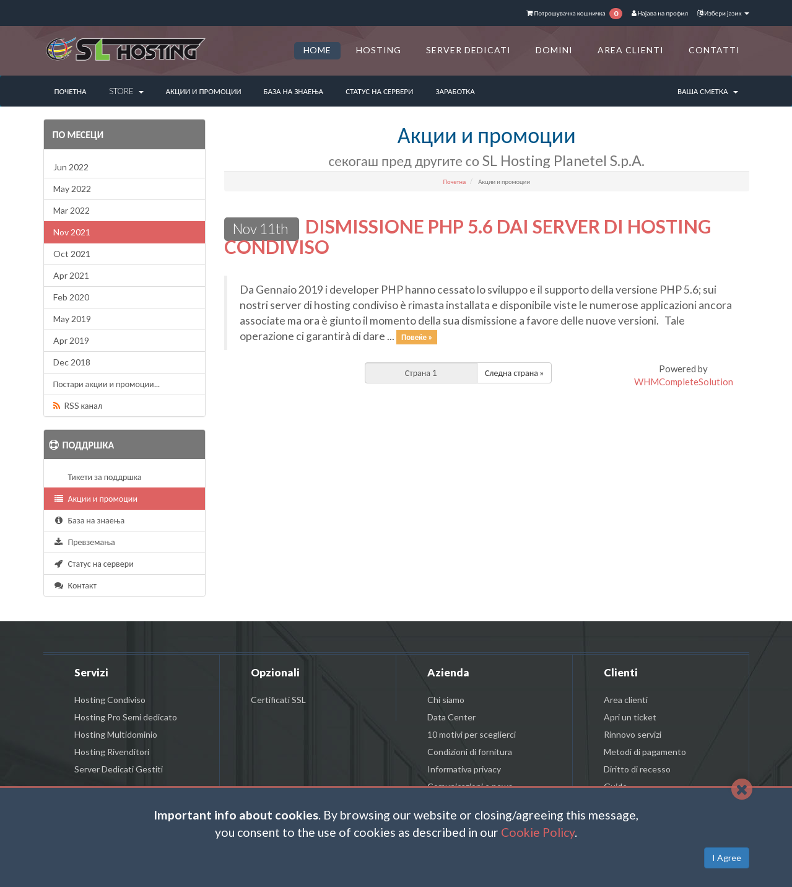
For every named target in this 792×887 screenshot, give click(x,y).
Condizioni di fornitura (469, 751)
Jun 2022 (71, 167)
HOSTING (378, 50)
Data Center (451, 717)
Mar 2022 (71, 210)
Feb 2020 (71, 297)
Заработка (454, 91)
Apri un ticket (630, 717)
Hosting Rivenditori (111, 751)
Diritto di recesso (637, 769)
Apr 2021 (71, 275)
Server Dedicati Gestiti (118, 769)
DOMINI (554, 50)
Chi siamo (445, 699)
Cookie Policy (538, 832)
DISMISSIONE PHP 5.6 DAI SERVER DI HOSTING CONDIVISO (467, 236)
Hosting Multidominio (115, 734)
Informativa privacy (464, 769)
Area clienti (626, 699)
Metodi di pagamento (645, 751)
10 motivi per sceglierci (471, 734)
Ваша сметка (707, 91)
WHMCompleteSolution (683, 381)
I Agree (726, 857)
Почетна (70, 91)
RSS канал (77, 405)
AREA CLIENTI (631, 50)
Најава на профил (660, 13)
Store (126, 91)
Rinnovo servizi (632, 734)
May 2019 (72, 318)
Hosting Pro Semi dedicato (125, 717)
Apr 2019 (71, 340)
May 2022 (72, 188)
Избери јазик (723, 13)
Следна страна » (514, 372)
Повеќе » (416, 337)
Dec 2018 (71, 362)
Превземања (84, 541)
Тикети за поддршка (103, 476)
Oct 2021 (71, 253)
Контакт (75, 585)
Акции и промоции (204, 91)
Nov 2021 (71, 232)
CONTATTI (714, 50)
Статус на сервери (379, 91)
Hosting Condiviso (110, 699)
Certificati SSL (278, 699)
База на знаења (294, 91)
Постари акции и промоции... (106, 383)
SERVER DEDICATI (468, 50)
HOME (317, 50)
